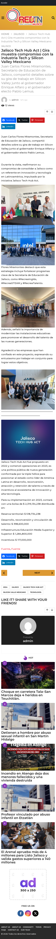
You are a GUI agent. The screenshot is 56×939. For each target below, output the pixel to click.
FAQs (3, 930)
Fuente (5, 549)
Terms (38, 927)
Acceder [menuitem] (4, 3)
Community (28, 927)
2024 (5, 587)
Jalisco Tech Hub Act (33, 587)
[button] (2, 17)
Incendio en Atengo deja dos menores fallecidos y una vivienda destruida (25, 776)
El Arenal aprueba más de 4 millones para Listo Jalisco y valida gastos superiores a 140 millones (25, 857)
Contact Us (13, 930)
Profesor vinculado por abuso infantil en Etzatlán (25, 816)
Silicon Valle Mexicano (14, 592)
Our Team (25, 930)
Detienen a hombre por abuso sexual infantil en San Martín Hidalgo (26, 736)
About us (5, 927)
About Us (16, 927)
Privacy (47, 927)
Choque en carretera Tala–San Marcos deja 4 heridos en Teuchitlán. (26, 695)
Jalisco (6, 46)
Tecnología (35, 592)
